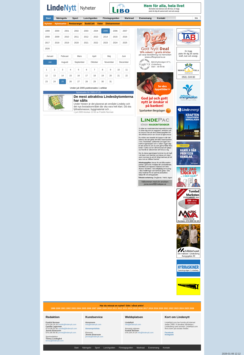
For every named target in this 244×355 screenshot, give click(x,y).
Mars (79, 56)
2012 (86, 37)
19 (102, 75)
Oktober (94, 62)
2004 (96, 31)
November (109, 62)
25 (62, 81)
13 (54, 75)
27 (78, 81)
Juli (49, 62)
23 (46, 81)
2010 (67, 37)
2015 (115, 37)
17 (86, 75)
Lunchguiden (90, 18)
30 (102, 81)
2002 (76, 31)
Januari (50, 56)
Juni (124, 56)
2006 (115, 31)
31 (110, 81)
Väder (100, 23)
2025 (125, 43)
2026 (47, 48)
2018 (57, 43)
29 (94, 81)
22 (126, 75)
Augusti (64, 62)
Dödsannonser (113, 23)
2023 (105, 43)
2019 (67, 43)
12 (46, 75)
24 (54, 81)
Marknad (129, 18)
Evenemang (145, 18)
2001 (67, 31)
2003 (86, 31)
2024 (115, 43)
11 (126, 70)
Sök (196, 18)
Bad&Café (90, 23)
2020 (76, 43)
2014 (105, 37)
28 (86, 81)
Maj (109, 56)
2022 (96, 43)
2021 (86, 43)
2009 (57, 37)
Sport (75, 18)
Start (48, 18)
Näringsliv (61, 18)
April (94, 56)
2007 (125, 31)
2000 (57, 31)
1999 (47, 31)
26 (70, 81)
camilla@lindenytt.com (67, 328)
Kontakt (161, 18)
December (124, 62)
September (80, 62)
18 (94, 75)
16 (78, 75)
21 (118, 75)
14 (62, 75)
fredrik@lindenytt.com (67, 324)
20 (110, 75)
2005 (105, 31)
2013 (96, 37)
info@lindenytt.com (93, 324)
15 (70, 75)
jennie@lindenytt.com (67, 333)
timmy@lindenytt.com (55, 341)
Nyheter (48, 23)
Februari (64, 56)
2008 (47, 37)
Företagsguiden (111, 18)
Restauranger (75, 23)
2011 (76, 37)
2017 (47, 43)
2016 (125, 37)
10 (118, 70)
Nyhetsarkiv (60, 23)
